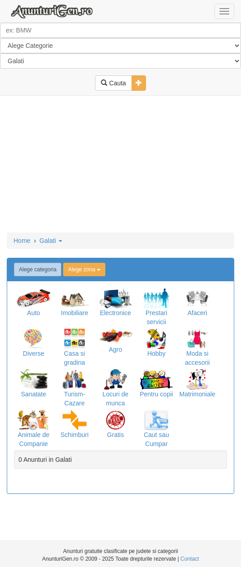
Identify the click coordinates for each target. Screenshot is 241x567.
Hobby (156, 353)
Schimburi (74, 434)
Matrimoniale (197, 394)
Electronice (115, 312)
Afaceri (197, 312)
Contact (190, 559)
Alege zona (84, 269)
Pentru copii (156, 394)
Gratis (115, 434)
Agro (115, 349)
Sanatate (33, 394)
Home (22, 240)
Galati (51, 240)
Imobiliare (74, 312)
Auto (33, 312)
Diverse (33, 353)
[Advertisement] (120, 165)
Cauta (113, 83)
